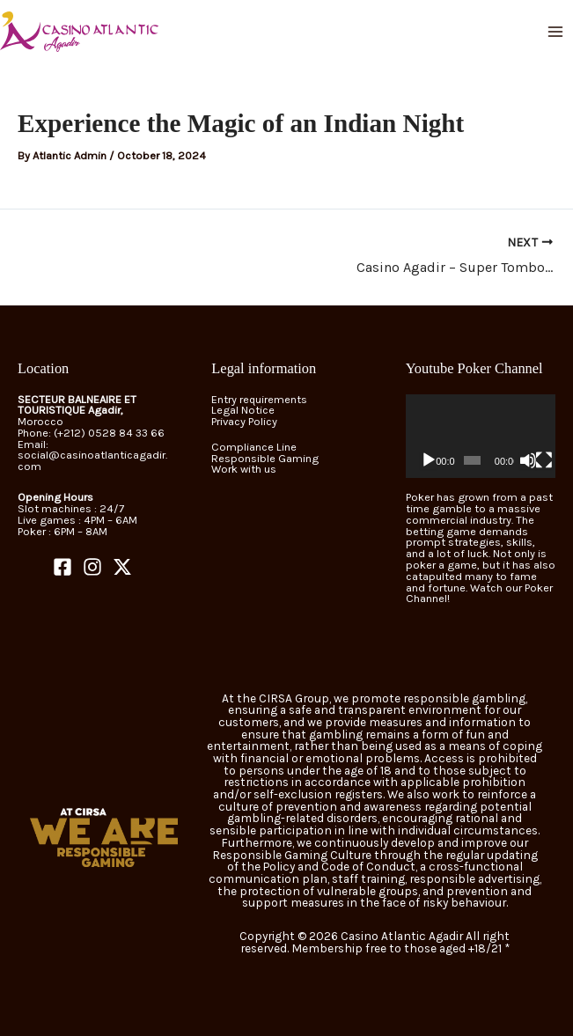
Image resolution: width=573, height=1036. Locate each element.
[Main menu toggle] (556, 31)
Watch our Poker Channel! (479, 593)
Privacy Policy (244, 421)
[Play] (428, 460)
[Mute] (528, 460)
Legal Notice (243, 409)
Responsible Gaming (265, 458)
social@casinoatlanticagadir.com (92, 460)
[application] (480, 436)
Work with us (243, 468)
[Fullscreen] (544, 460)
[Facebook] (62, 567)
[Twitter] (122, 567)
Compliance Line (254, 446)
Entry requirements (259, 399)
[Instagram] (92, 567)
